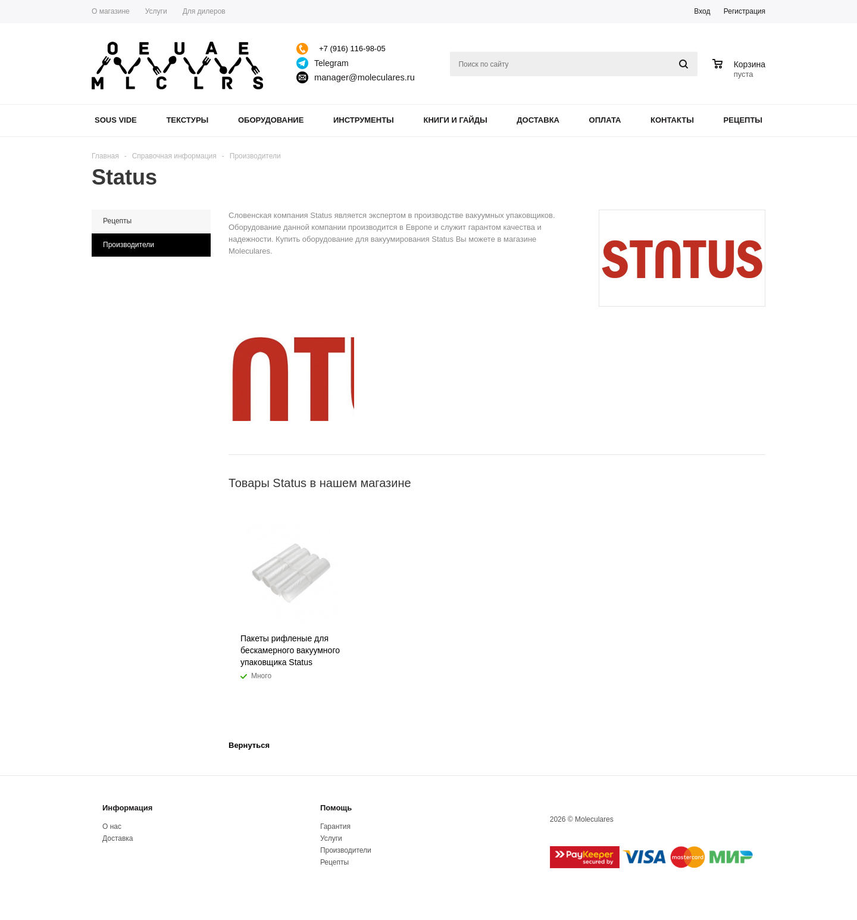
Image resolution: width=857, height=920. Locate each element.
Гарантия (335, 826)
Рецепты (743, 120)
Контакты (672, 120)
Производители (345, 850)
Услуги (331, 838)
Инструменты (363, 120)
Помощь (336, 807)
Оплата (605, 120)
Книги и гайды (455, 120)
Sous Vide (116, 120)
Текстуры (187, 120)
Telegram (331, 63)
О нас (111, 826)
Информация (127, 807)
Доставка (538, 120)
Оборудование (271, 120)
